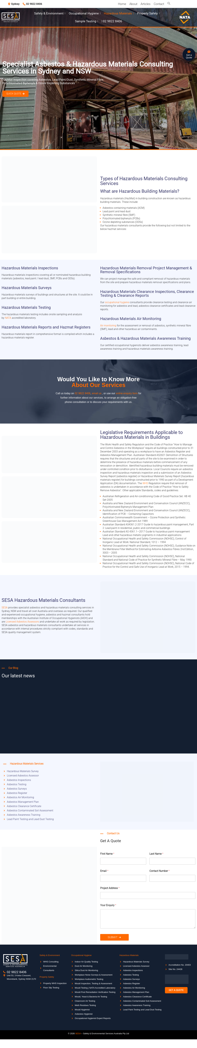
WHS (145, 483)
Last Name (156, 853)
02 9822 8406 (82, 393)
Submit (112, 937)
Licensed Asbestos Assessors (22, 621)
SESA (5, 607)
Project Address (110, 888)
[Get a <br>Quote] (189, 52)
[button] (169, 4)
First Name (107, 853)
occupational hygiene (117, 302)
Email (104, 870)
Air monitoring (108, 325)
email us (96, 393)
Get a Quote (189, 56)
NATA (8, 317)
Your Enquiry (108, 905)
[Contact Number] (172, 878)
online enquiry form (127, 393)
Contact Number (159, 870)
